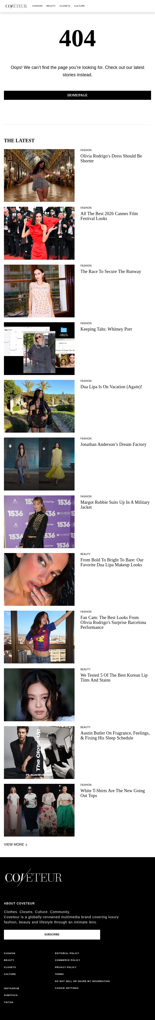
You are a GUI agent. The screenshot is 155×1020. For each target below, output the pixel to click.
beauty (51, 6)
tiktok (9, 1002)
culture (79, 6)
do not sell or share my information (82, 981)
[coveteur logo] (16, 6)
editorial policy (67, 953)
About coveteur (19, 903)
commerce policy (67, 960)
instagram (11, 988)
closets (65, 6)
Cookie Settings (67, 988)
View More (16, 844)
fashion (37, 6)
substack (11, 995)
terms (59, 974)
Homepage (77, 95)
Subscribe (52, 934)
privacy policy (66, 967)
